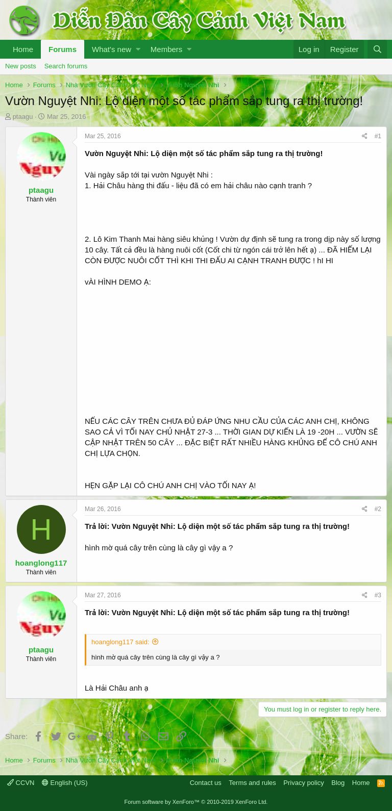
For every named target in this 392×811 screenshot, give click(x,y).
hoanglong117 (41, 563)
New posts (20, 66)
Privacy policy (303, 783)
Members (167, 49)
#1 (378, 136)
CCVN (20, 783)
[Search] (377, 49)
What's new (111, 49)
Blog (338, 783)
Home (23, 49)
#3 (378, 595)
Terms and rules (252, 783)
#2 (378, 509)
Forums (62, 49)
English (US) (65, 783)
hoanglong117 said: (120, 642)
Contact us (206, 783)
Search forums (66, 66)
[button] (138, 49)
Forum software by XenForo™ (196, 802)
